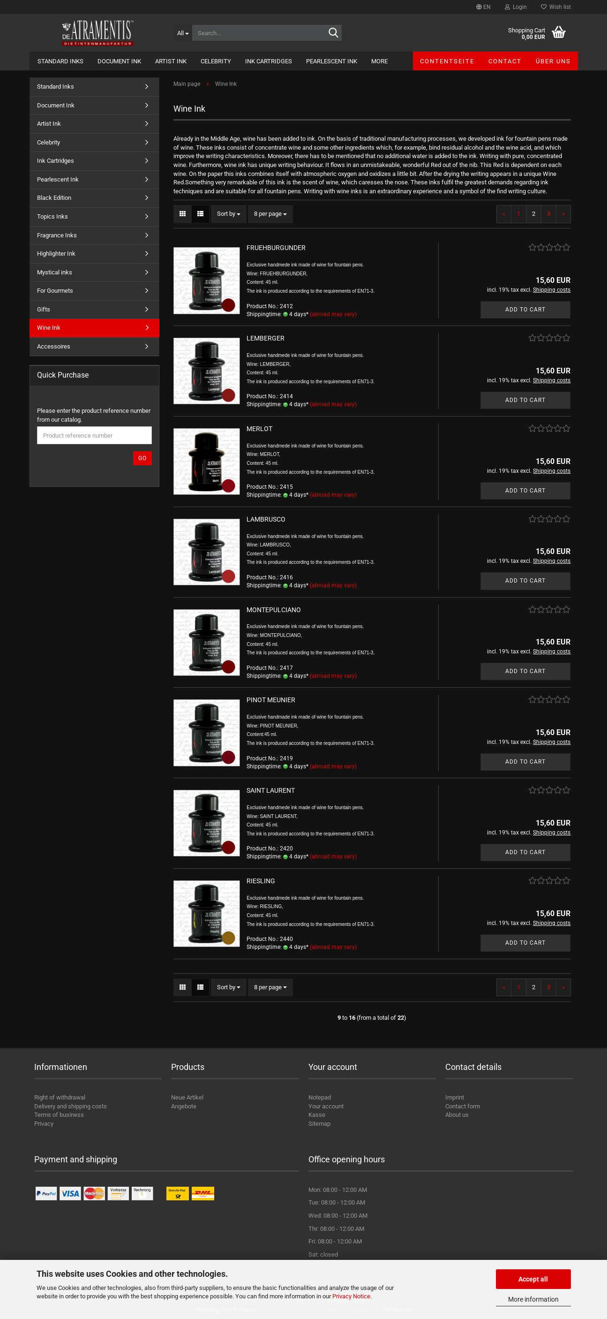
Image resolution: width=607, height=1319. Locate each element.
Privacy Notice (351, 1296)
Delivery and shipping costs (70, 1106)
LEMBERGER (266, 338)
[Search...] (182, 32)
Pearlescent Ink (331, 61)
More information (533, 1299)
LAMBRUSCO (266, 519)
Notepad (319, 1097)
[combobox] (229, 214)
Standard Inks (60, 61)
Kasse (316, 1114)
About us (457, 1114)
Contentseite (447, 61)
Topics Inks (52, 216)
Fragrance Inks (57, 235)
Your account (326, 1106)
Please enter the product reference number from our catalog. (93, 415)
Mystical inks (54, 272)
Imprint (454, 1097)
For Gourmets (55, 290)
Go (142, 458)
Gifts (43, 309)
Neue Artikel (187, 1097)
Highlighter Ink (56, 253)
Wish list (556, 7)
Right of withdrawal (59, 1097)
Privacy (43, 1123)
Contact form (462, 1106)
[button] (483, 7)
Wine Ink (48, 327)
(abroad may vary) (333, 314)
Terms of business (59, 1114)
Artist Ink (171, 61)
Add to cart (525, 309)
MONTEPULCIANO (274, 610)
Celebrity (216, 61)
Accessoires (53, 346)
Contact (505, 61)
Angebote (183, 1106)
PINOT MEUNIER (271, 700)
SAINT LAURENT (271, 790)
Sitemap (319, 1123)
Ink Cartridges (268, 61)
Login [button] (516, 7)
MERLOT (259, 428)
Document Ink (119, 61)
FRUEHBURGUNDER (276, 247)
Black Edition (54, 197)
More (379, 61)
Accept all (533, 1279)
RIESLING (261, 881)
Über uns (553, 61)
